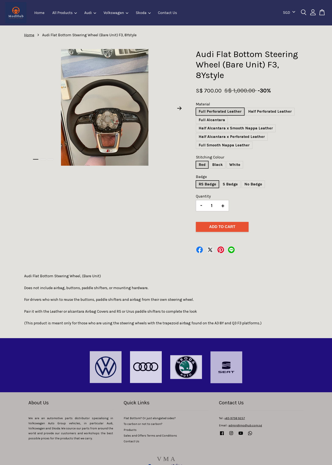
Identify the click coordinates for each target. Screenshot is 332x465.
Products (130, 430)
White (234, 164)
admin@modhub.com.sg (245, 425)
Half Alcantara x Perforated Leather (232, 136)
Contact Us (167, 12)
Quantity (203, 196)
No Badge (253, 184)
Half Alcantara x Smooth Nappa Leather (236, 128)
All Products (64, 12)
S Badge (230, 184)
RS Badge (207, 184)
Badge (201, 176)
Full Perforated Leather (220, 111)
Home (39, 12)
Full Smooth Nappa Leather (224, 145)
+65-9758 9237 (234, 418)
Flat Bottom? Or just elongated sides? (150, 418)
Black (217, 164)
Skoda (143, 12)
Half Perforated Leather (270, 111)
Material (203, 104)
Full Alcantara (212, 120)
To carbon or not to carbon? (143, 424)
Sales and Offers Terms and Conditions (150, 435)
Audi (90, 12)
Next (179, 108)
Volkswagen (116, 12)
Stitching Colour (210, 157)
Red (202, 164)
